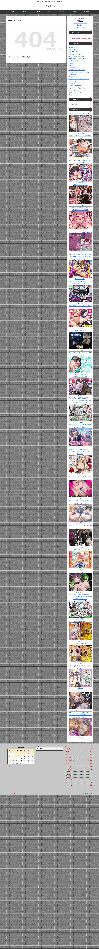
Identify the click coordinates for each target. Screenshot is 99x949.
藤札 (80, 252)
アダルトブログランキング (80, 23)
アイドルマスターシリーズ (76, 63)
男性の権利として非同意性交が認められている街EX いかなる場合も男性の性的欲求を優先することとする (80, 400)
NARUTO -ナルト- (74, 52)
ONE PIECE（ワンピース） (76, 54)
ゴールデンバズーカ (80, 474)
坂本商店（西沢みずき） (80, 374)
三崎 (80, 498)
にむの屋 (80, 547)
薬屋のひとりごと (74, 67)
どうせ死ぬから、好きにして (80, 572)
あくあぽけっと (80, 523)
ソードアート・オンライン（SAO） (79, 79)
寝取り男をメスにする (80, 690)
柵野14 (80, 395)
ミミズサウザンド (80, 182)
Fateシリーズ (72, 49)
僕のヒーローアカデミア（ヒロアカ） (79, 90)
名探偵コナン (72, 95)
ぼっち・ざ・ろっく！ (75, 92)
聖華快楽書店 (80, 133)
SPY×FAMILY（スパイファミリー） (79, 58)
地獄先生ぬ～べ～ (74, 76)
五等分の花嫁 (72, 74)
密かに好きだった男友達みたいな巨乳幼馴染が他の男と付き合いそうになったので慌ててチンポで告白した (80, 257)
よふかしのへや (80, 592)
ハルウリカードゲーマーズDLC (80, 550)
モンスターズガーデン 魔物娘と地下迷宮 (80, 232)
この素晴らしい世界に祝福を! (77, 70)
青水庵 (80, 158)
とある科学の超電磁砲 (75, 86)
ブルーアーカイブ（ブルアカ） (77, 88)
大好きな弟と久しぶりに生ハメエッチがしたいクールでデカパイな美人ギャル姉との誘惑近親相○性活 (80, 715)
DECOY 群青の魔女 (80, 330)
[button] (90, 104)
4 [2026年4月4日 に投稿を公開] (28, 753)
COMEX (80, 641)
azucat (80, 447)
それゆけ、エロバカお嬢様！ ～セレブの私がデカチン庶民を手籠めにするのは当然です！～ (80, 452)
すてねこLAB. (80, 350)
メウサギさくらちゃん (80, 230)
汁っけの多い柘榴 (80, 279)
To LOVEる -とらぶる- (75, 61)
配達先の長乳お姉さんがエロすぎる (80, 113)
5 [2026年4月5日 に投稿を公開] (32, 753)
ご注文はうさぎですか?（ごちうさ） (79, 72)
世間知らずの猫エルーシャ (80, 185)
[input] (80, 104)
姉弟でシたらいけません (80, 377)
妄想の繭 (80, 569)
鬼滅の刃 (71, 65)
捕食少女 (80, 688)
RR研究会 (80, 303)
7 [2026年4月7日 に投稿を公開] (13, 756)
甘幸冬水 (80, 737)
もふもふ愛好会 (80, 205)
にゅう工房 (80, 422)
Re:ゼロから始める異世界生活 (77, 56)
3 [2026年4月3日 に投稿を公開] (24, 753)
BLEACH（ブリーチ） (75, 47)
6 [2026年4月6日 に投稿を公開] (9, 756)
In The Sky (80, 328)
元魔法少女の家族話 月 (80, 621)
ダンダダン (72, 83)
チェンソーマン (73, 81)
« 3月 (8, 767)
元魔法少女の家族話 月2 (80, 643)
